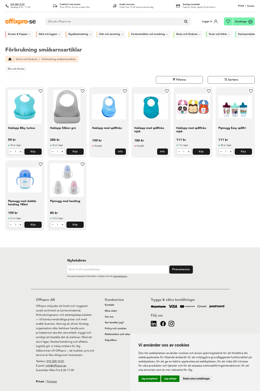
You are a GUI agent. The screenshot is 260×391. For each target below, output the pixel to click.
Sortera (246, 80)
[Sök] (186, 22)
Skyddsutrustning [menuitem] (78, 34)
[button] (228, 21)
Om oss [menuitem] (109, 317)
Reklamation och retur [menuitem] (117, 334)
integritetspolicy (120, 276)
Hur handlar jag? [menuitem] (114, 323)
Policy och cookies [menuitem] (115, 328)
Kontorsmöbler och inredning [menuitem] (148, 34)
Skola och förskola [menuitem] (187, 34)
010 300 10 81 (17, 4)
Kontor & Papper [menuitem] (18, 34)
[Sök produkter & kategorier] (118, 22)
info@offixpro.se (56, 366)
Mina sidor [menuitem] (111, 311)
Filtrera (220, 80)
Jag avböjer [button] (170, 378)
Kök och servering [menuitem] (109, 34)
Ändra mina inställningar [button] (196, 378)
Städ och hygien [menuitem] (48, 34)
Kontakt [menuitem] (109, 305)
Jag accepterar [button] (149, 378)
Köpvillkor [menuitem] (111, 340)
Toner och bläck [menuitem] (218, 34)
